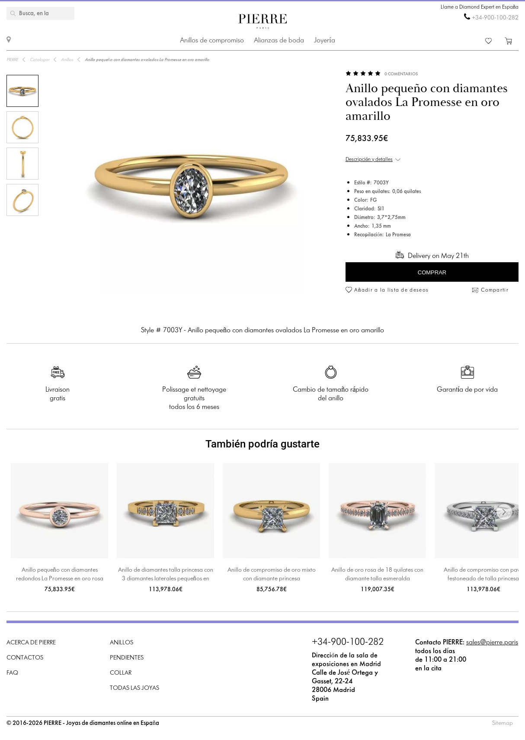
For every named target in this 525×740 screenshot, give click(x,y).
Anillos (121, 643)
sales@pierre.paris (492, 642)
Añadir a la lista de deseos (391, 290)
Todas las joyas (134, 688)
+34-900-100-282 (495, 18)
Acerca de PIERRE (31, 643)
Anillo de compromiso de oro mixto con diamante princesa (271, 574)
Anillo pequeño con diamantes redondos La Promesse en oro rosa (59, 574)
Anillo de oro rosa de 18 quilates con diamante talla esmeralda (377, 574)
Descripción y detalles (369, 159)
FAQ (12, 673)
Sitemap (502, 723)
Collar (120, 673)
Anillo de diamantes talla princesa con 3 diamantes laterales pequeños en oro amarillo (165, 575)
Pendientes (127, 658)
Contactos (24, 658)
